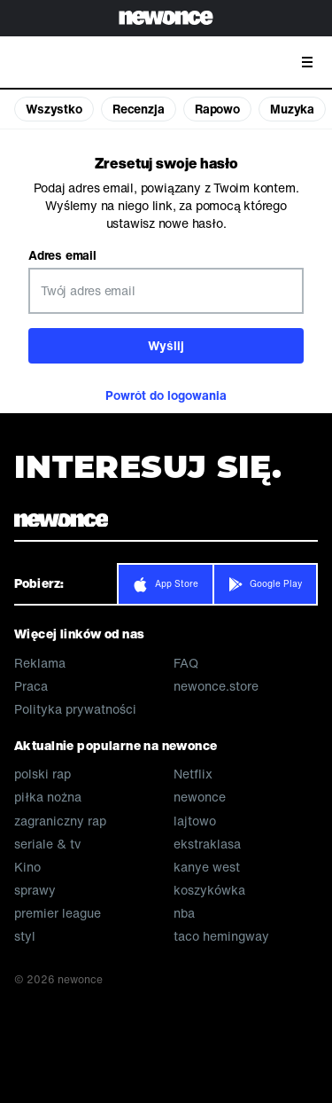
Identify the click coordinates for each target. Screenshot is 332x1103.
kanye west (207, 867)
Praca (31, 686)
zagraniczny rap (60, 821)
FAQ (186, 663)
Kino (27, 867)
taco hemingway (221, 936)
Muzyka (292, 108)
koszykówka (209, 890)
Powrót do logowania (166, 395)
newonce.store (216, 686)
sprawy (35, 890)
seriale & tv (47, 844)
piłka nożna (47, 797)
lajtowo (195, 821)
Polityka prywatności (75, 709)
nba (184, 913)
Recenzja (138, 108)
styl (24, 936)
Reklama (40, 663)
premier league (57, 913)
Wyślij (166, 345)
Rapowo (217, 108)
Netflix (193, 774)
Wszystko (54, 108)
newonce (200, 797)
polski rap (42, 774)
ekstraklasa (207, 844)
